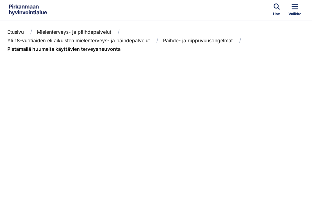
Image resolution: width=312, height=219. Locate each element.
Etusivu (15, 32)
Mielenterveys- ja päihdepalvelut (74, 32)
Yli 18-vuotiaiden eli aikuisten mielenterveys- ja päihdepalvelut (78, 40)
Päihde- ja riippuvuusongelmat (198, 40)
